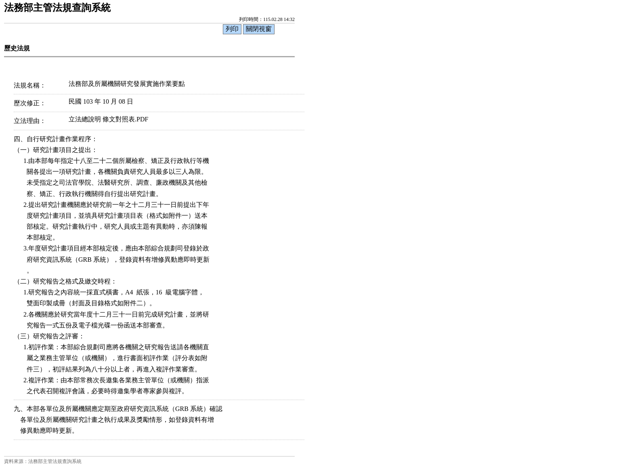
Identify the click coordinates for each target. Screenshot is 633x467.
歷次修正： (30, 103)
